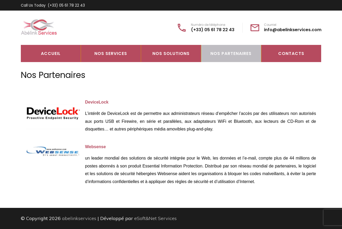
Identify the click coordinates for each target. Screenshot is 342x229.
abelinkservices (79, 218)
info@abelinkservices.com (292, 30)
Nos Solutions (171, 53)
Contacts (291, 53)
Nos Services (110, 53)
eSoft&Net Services (155, 218)
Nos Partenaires (231, 53)
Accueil (51, 53)
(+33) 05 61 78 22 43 (66, 5)
